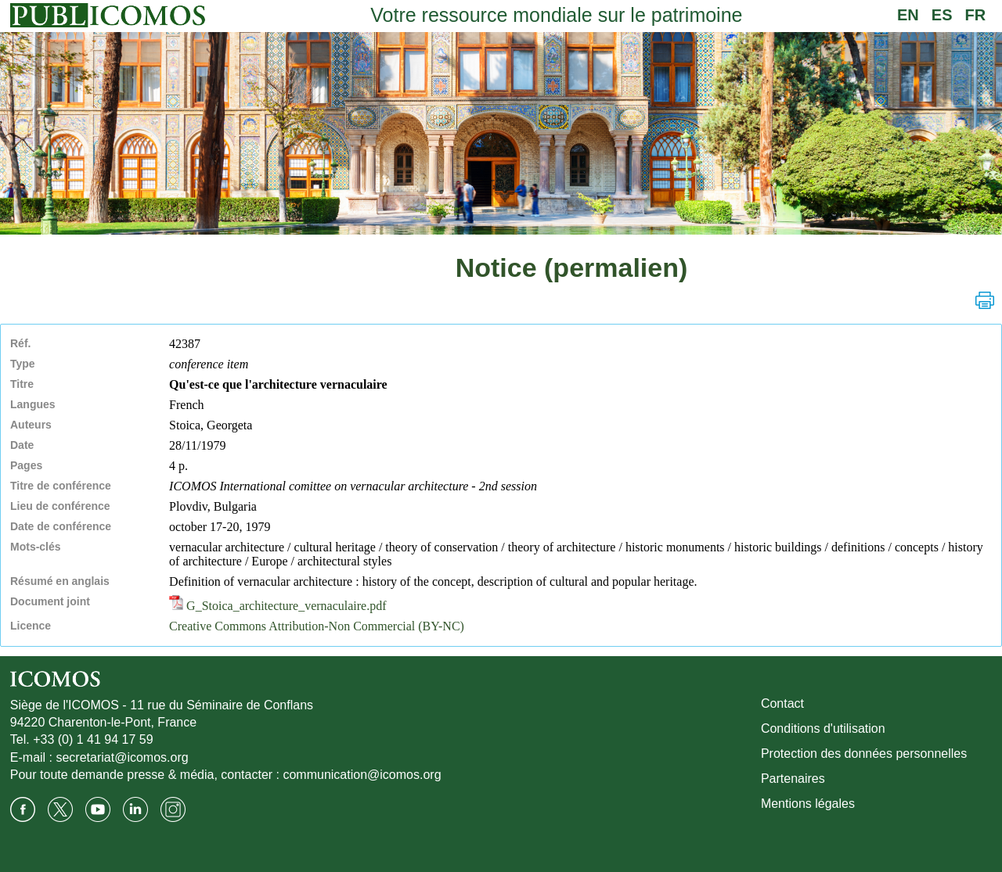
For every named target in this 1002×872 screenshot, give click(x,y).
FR (975, 14)
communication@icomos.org (362, 774)
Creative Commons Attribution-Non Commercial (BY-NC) (316, 626)
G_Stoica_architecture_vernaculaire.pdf (277, 605)
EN (908, 14)
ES (942, 14)
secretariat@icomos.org (122, 757)
